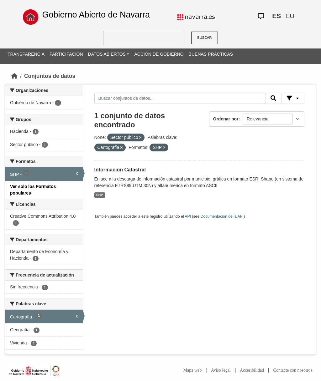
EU (289, 15)
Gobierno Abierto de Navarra (96, 14)
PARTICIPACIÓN (66, 54)
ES (276, 15)
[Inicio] (14, 76)
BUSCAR (204, 37)
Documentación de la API (222, 216)
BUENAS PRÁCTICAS (211, 54)
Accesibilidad (252, 370)
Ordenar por (226, 118)
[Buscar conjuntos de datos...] (180, 98)
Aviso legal (221, 370)
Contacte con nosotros (292, 370)
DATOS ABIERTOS (107, 54)
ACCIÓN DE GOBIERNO (158, 54)
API (188, 216)
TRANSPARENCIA (26, 54)
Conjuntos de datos (49, 76)
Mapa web (192, 370)
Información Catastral (120, 169)
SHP (99, 195)
